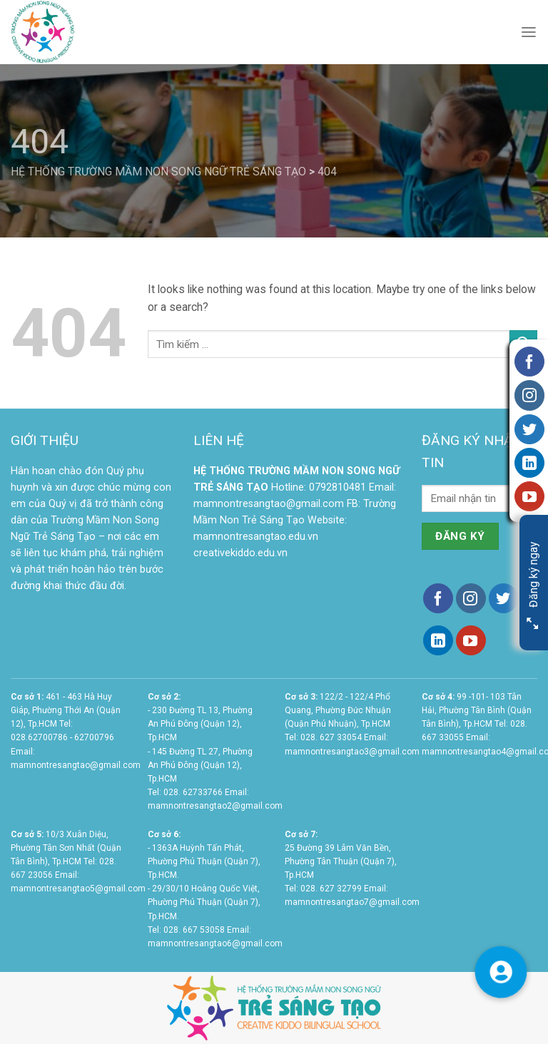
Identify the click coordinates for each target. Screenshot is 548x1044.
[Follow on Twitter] (504, 598)
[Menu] (528, 32)
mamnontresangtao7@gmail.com (352, 902)
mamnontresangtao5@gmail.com (78, 889)
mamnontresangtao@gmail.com (268, 504)
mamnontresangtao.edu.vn (255, 537)
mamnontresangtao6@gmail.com (215, 943)
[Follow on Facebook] (438, 598)
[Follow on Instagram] (471, 598)
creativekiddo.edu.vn (240, 553)
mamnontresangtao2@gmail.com (215, 806)
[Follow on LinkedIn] (438, 640)
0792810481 (337, 487)
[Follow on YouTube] (471, 640)
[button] (501, 972)
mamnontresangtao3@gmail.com (352, 752)
